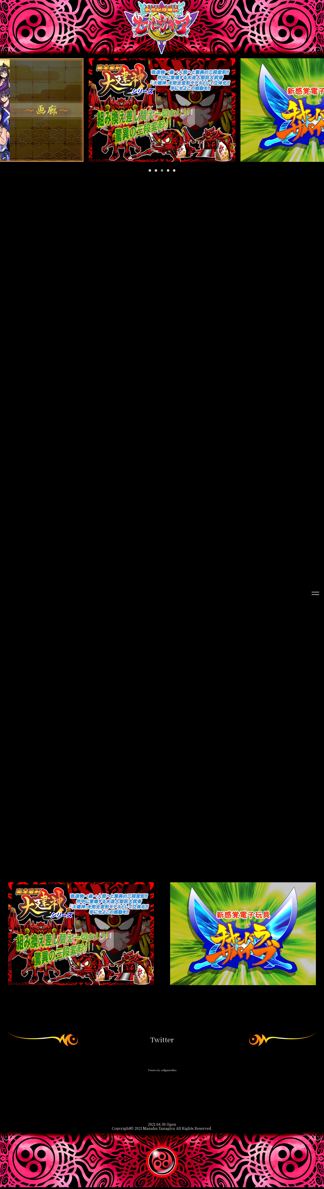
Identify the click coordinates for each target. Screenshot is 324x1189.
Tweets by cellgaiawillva (162, 1072)
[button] (150, 170)
